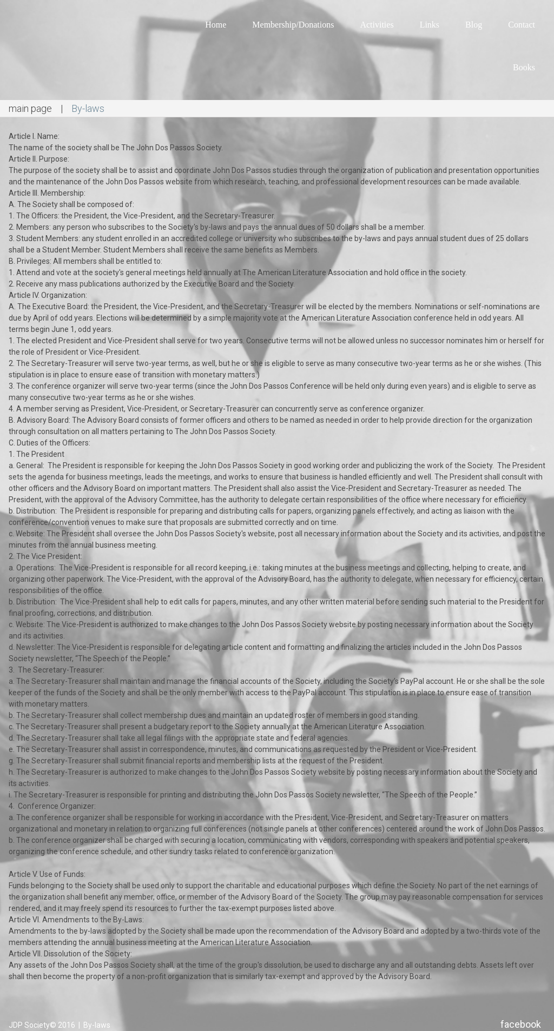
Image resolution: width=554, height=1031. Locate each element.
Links (429, 24)
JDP (16, 1025)
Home (215, 24)
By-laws (96, 1025)
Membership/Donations (293, 24)
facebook (520, 1024)
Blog (473, 24)
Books (524, 67)
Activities (376, 24)
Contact (521, 24)
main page (30, 108)
